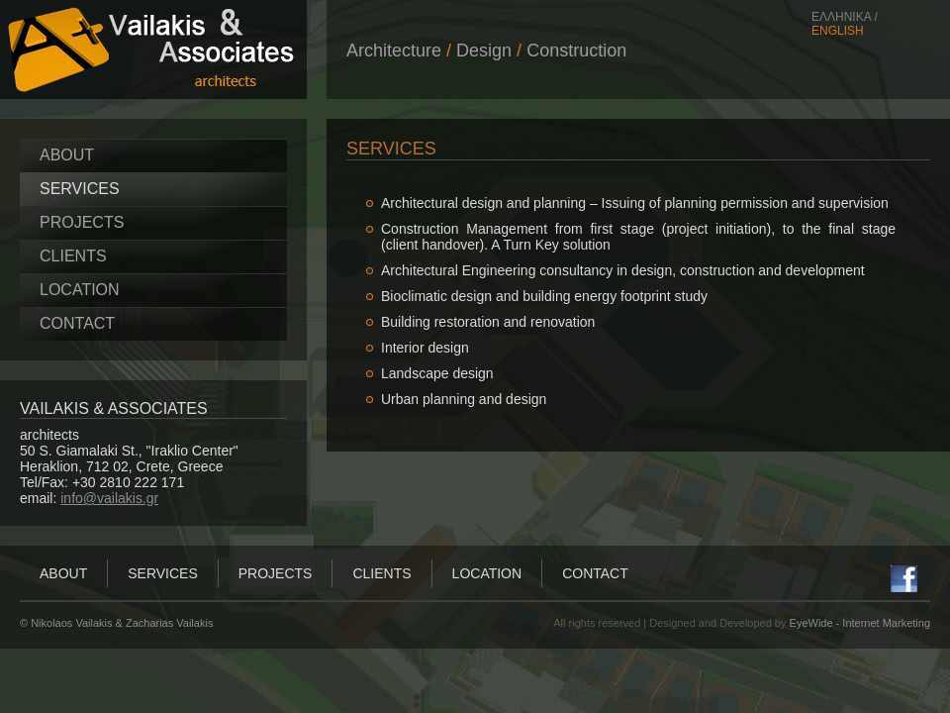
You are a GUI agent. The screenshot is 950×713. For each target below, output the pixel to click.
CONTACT (77, 323)
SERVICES (80, 188)
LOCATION (80, 289)
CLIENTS (73, 256)
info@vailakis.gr (109, 498)
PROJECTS (82, 222)
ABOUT (67, 155)
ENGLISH (837, 31)
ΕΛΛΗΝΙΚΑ (841, 17)
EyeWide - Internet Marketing (860, 623)
